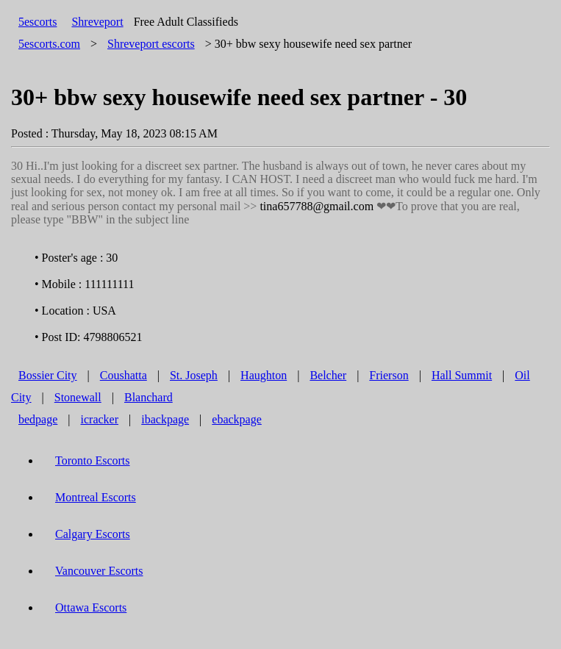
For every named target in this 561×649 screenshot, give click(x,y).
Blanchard (148, 397)
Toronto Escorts (92, 460)
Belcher (328, 375)
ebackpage (237, 419)
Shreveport (97, 21)
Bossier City (47, 375)
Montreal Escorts (95, 497)
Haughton (263, 375)
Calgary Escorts (92, 534)
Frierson (388, 375)
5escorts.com (49, 43)
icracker (100, 419)
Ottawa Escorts (90, 607)
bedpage (37, 419)
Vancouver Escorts (99, 570)
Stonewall (77, 397)
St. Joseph (194, 375)
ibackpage (165, 419)
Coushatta (123, 375)
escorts (151, 43)
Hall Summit (462, 375)
